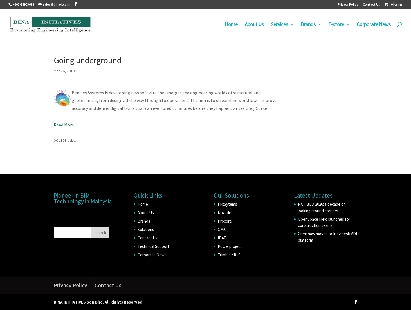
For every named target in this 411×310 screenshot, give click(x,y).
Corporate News (374, 25)
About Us (254, 25)
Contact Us (371, 4)
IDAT (222, 238)
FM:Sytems (227, 204)
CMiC (222, 229)
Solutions (146, 229)
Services (279, 25)
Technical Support (153, 246)
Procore (225, 221)
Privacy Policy (348, 4)
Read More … (66, 125)
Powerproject (230, 246)
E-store (336, 25)
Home (231, 25)
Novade (224, 212)
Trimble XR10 (229, 254)
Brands (308, 25)
